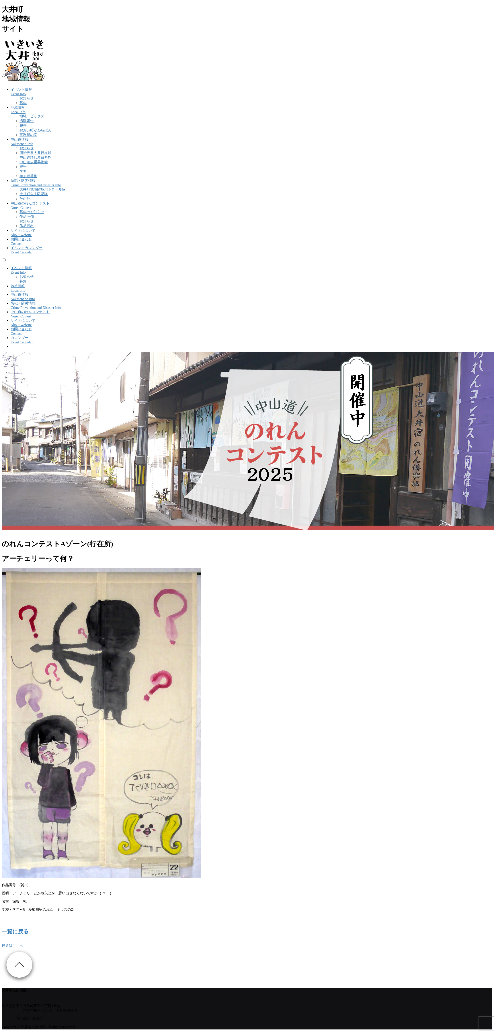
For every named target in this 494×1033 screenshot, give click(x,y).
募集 (23, 103)
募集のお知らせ (32, 212)
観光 (23, 167)
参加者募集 (28, 176)
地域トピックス (32, 116)
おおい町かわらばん (35, 130)
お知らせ (27, 98)
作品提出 (27, 226)
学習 (23, 171)
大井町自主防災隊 (34, 194)
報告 (23, 125)
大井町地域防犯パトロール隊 (43, 189)
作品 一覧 (27, 216)
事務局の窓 (28, 135)
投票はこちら (12, 945)
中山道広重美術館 (34, 162)
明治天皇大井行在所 (35, 153)
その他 (25, 198)
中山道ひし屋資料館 (35, 157)
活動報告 (27, 121)
